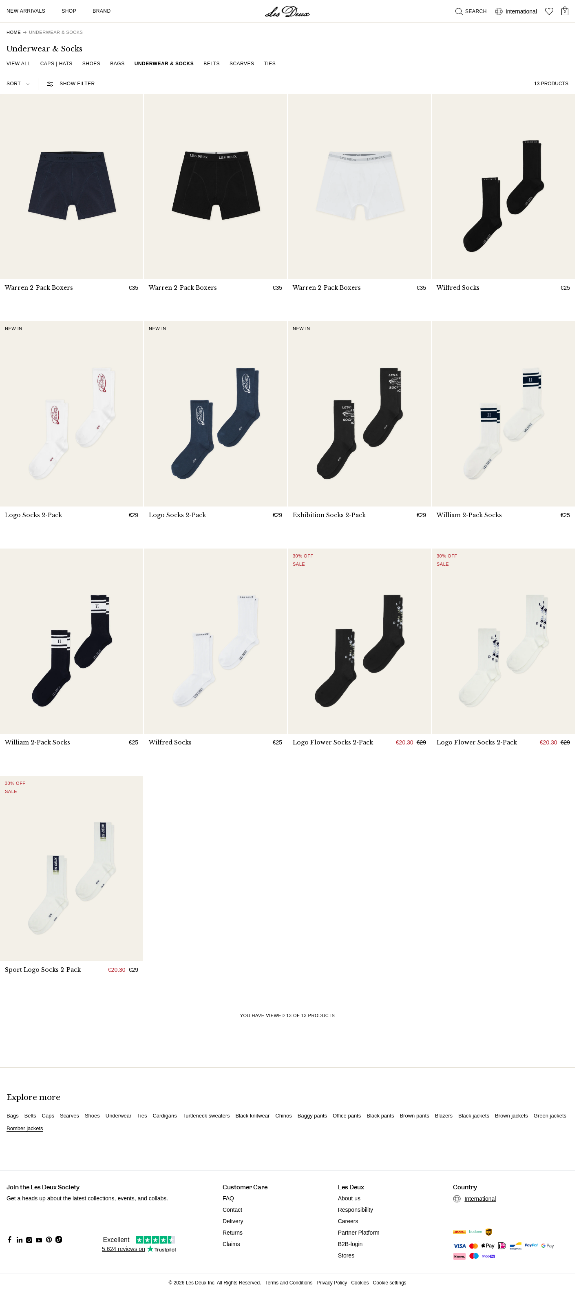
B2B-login (350, 1244)
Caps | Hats (56, 64)
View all (19, 64)
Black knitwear (253, 1116)
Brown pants (414, 1116)
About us (349, 1198)
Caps (48, 1116)
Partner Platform (359, 1232)
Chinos (283, 1116)
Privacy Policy (331, 1283)
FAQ (228, 1198)
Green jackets (550, 1116)
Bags (117, 64)
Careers (348, 1221)
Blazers (444, 1116)
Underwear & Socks (164, 64)
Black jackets (473, 1116)
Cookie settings (389, 1283)
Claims (231, 1244)
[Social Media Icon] (10, 1239)
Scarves (242, 64)
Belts (211, 64)
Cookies (360, 1283)
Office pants (347, 1116)
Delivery (233, 1221)
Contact (232, 1209)
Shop (69, 11)
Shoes (91, 64)
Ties (270, 64)
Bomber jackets (25, 1128)
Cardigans (164, 1116)
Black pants (380, 1116)
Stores (346, 1255)
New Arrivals (26, 11)
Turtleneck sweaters (206, 1116)
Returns (233, 1232)
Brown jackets (511, 1116)
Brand (102, 11)
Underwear (119, 1116)
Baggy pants (312, 1116)
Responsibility (355, 1209)
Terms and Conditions (288, 1283)
